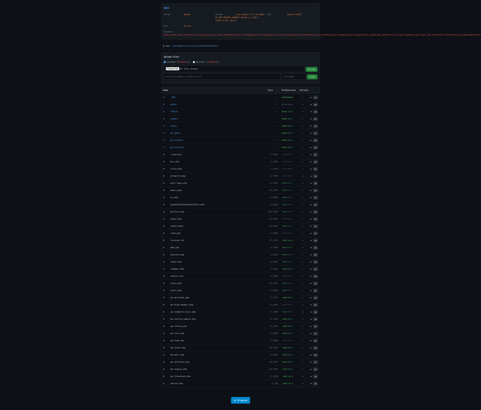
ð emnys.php (172, 190)
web (215, 46)
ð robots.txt (173, 276)
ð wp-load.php (173, 340)
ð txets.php (172, 290)
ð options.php (173, 254)
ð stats (170, 125)
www (180, 46)
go (315, 97)
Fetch (312, 77)
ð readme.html (173, 269)
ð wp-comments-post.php (179, 311)
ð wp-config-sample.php (179, 319)
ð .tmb (169, 97)
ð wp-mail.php (173, 354)
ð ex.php (170, 197)
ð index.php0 (173, 226)
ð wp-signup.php (175, 369)
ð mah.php (171, 247)
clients (187, 46)
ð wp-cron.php (173, 333)
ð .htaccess (172, 154)
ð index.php (172, 218)
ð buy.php (171, 161)
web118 (207, 46)
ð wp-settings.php (176, 362)
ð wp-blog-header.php (178, 304)
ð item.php (172, 233)
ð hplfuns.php (173, 211)
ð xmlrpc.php (173, 383)
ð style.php (172, 283)
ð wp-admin (172, 133)
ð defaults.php (174, 176)
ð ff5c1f (170, 111)
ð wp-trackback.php (177, 376)
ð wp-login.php (174, 347)
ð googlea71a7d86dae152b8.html (184, 204)
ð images (170, 118)
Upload (311, 69)
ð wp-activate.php (176, 297)
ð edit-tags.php (175, 183)
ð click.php (172, 168)
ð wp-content (173, 140)
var (175, 46)
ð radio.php (172, 261)
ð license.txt (173, 240)
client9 (198, 46)
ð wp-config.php (175, 326)
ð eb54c (170, 104)
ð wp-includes (173, 147)
